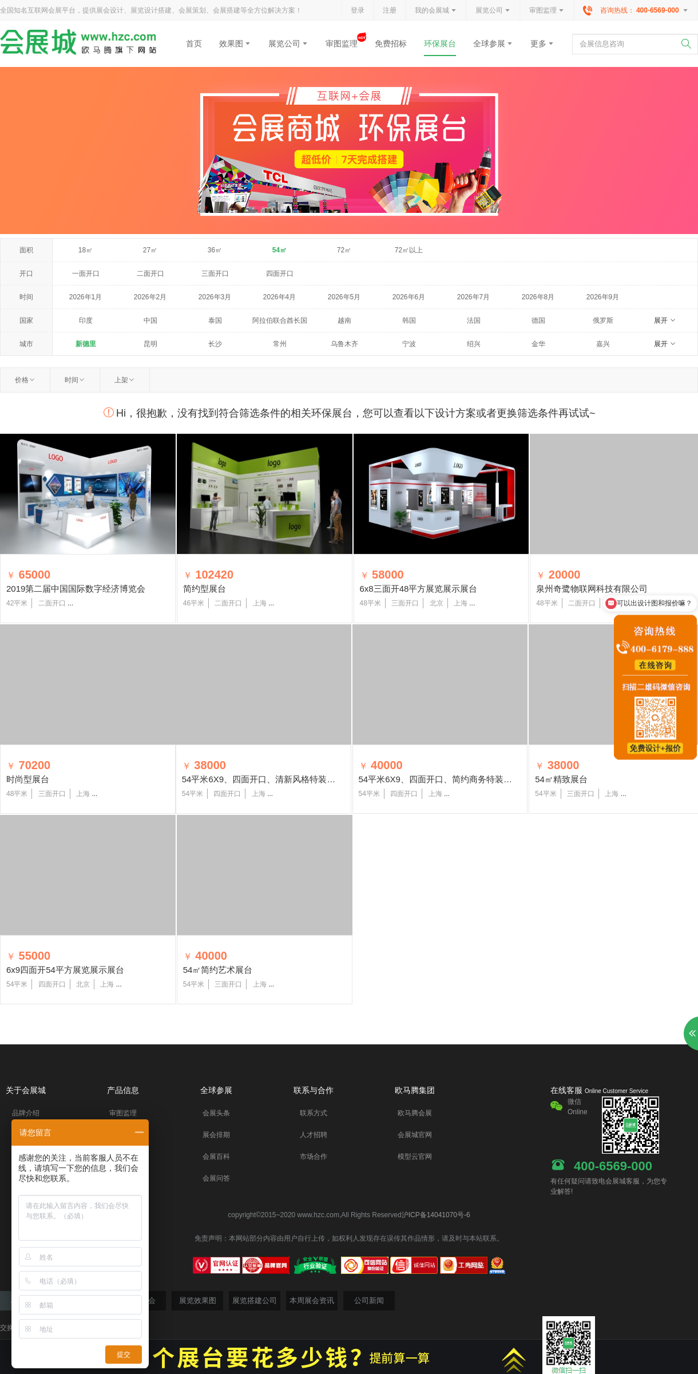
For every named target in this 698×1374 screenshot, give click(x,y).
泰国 (215, 320)
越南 (344, 320)
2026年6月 (408, 297)
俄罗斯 (603, 320)
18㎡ (85, 250)
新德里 (86, 344)
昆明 (150, 344)
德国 (538, 320)
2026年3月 (215, 297)
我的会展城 (436, 11)
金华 (538, 344)
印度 (86, 320)
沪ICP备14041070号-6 (436, 1215)
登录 (357, 10)
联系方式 (313, 1113)
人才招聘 (313, 1135)
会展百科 (216, 1157)
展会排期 (216, 1135)
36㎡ (215, 250)
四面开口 (280, 274)
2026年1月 (85, 297)
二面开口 (150, 274)
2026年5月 (344, 297)
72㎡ (344, 250)
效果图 (235, 43)
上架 (124, 380)
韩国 (409, 320)
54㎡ (279, 250)
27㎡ (150, 250)
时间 (75, 380)
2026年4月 (279, 297)
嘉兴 (603, 344)
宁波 (409, 344)
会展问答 (216, 1178)
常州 (280, 344)
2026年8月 (538, 297)
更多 (542, 43)
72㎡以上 (409, 250)
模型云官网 (415, 1157)
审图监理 (547, 11)
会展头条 (216, 1113)
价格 (25, 380)
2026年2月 (150, 297)
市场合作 (313, 1157)
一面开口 (86, 274)
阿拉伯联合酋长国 (279, 320)
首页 (194, 43)
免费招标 (391, 43)
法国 (474, 320)
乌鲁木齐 (344, 344)
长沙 (215, 344)
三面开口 (215, 274)
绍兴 (474, 344)
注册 (389, 10)
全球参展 (493, 43)
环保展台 (440, 43)
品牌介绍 (25, 1113)
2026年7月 (473, 297)
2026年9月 (602, 297)
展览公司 (493, 11)
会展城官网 (415, 1135)
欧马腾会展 (415, 1113)
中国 (150, 320)
